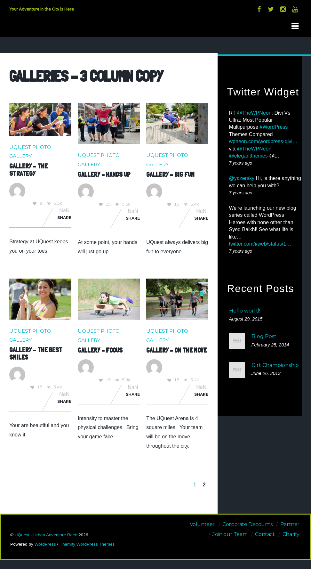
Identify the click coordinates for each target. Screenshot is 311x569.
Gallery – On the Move (176, 350)
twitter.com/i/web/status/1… (260, 244)
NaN (64, 210)
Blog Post (263, 336)
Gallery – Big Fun (170, 174)
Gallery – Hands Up (104, 174)
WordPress (45, 544)
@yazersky (241, 178)
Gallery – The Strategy (28, 169)
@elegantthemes (248, 156)
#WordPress (274, 127)
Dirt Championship (275, 365)
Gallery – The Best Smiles (35, 353)
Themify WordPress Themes (87, 544)
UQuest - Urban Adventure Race (46, 534)
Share (64, 217)
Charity (291, 534)
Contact (265, 534)
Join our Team (229, 534)
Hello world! (244, 311)
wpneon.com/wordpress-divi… (263, 141)
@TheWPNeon (254, 113)
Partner (289, 524)
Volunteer (202, 524)
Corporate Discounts (247, 524)
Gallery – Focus (100, 350)
